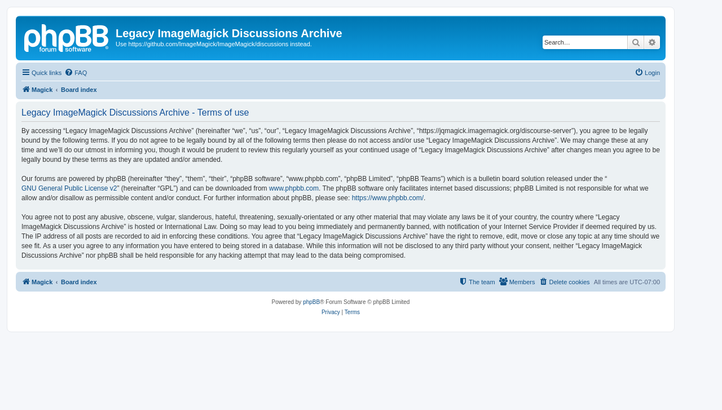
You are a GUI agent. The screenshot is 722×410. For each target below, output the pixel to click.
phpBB (311, 302)
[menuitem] (75, 73)
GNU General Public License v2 (69, 188)
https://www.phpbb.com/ (388, 198)
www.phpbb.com (294, 188)
